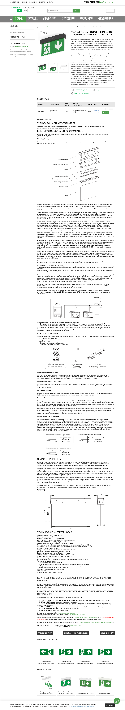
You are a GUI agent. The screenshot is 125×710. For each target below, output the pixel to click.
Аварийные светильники (33, 19)
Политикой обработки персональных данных (81, 706)
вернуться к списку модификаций (76, 633)
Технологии (33, 2)
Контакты (49, 2)
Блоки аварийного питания (49, 19)
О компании (14, 2)
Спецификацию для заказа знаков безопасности (97, 622)
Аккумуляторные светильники (68, 19)
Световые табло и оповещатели (86, 19)
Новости (42, 2)
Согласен (109, 705)
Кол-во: (103, 108)
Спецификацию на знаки (77, 614)
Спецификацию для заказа (66, 613)
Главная (39, 26)
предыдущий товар (45, 633)
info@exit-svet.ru (106, 2)
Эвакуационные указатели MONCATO (62, 26)
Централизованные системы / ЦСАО (105, 19)
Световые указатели (19, 19)
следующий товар (107, 633)
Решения (24, 2)
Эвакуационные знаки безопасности (86, 617)
